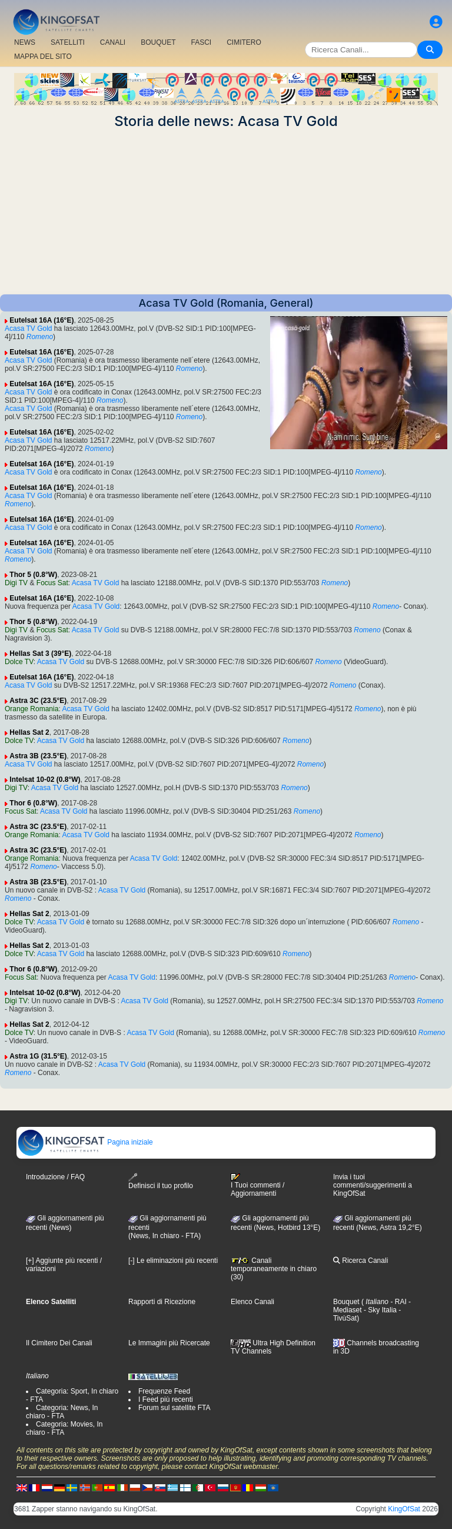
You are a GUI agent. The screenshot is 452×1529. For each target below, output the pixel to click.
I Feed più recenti (165, 1399)
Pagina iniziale (85, 1142)
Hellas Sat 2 (29, 732)
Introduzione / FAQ (55, 1177)
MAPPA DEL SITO (43, 56)
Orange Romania (31, 709)
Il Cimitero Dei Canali (59, 1343)
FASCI (201, 42)
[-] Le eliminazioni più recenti (173, 1260)
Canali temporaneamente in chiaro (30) (274, 1268)
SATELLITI (68, 42)
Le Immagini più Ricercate (169, 1343)
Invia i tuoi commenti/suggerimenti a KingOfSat (372, 1185)
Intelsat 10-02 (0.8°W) (44, 779)
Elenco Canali (252, 1302)
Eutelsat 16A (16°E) (41, 320)
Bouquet (346, 1302)
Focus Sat (52, 583)
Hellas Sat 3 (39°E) (40, 653)
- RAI (397, 1302)
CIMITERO (244, 42)
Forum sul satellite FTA (174, 1408)
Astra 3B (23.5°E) (38, 756)
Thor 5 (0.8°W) (33, 575)
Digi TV (16, 583)
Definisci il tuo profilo (160, 1181)
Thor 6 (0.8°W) (33, 803)
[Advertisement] (226, 212)
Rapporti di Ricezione (161, 1302)
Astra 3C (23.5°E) (38, 700)
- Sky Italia (379, 1310)
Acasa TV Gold (28, 328)
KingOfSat (404, 1509)
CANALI (112, 42)
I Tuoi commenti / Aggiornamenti (257, 1185)
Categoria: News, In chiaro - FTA (62, 1412)
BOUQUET (158, 42)
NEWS (24, 42)
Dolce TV (19, 662)
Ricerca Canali (360, 1260)
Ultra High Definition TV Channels (273, 1347)
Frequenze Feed (164, 1391)
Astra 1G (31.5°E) (38, 1056)
